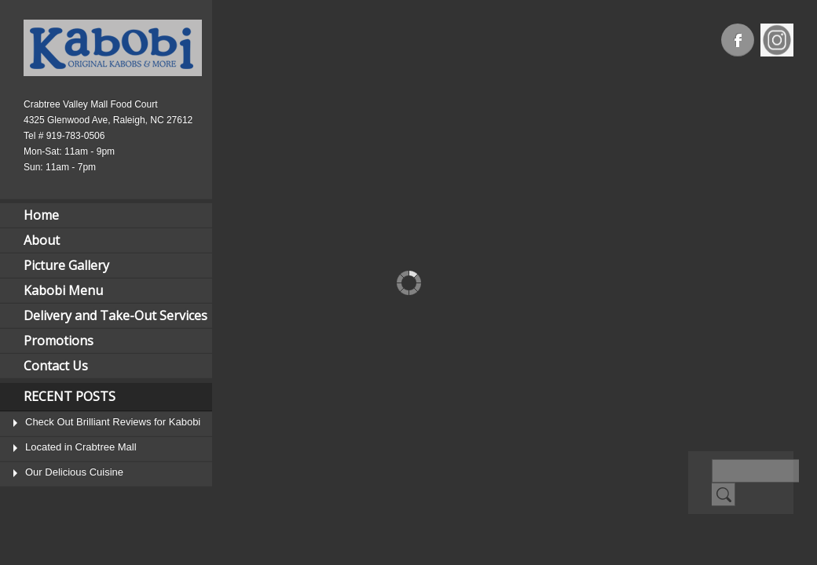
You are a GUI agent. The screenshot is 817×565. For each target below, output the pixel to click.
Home (41, 215)
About (42, 240)
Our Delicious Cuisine (74, 472)
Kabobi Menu (63, 290)
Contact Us (56, 366)
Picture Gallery (66, 265)
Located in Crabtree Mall (81, 447)
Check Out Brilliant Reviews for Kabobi (112, 422)
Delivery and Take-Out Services (115, 315)
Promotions (58, 340)
